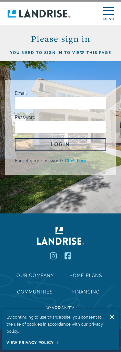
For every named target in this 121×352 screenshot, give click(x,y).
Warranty (60, 308)
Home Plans (85, 275)
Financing (86, 291)
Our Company (35, 275)
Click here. (76, 160)
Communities (35, 291)
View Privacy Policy (30, 342)
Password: (25, 117)
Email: (21, 93)
